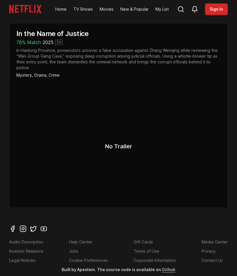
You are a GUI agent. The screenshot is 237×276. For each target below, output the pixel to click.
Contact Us (212, 260)
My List (162, 9)
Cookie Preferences (88, 260)
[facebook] (12, 228)
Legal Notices (22, 260)
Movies (106, 9)
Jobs (73, 251)
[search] (180, 9)
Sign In (216, 9)
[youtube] (43, 228)
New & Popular (134, 9)
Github (168, 269)
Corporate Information (155, 260)
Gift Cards (143, 241)
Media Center (215, 241)
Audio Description (26, 241)
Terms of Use (146, 251)
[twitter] (33, 228)
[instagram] (23, 228)
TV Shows (83, 9)
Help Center (80, 241)
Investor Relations (26, 251)
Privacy (209, 251)
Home (61, 9)
